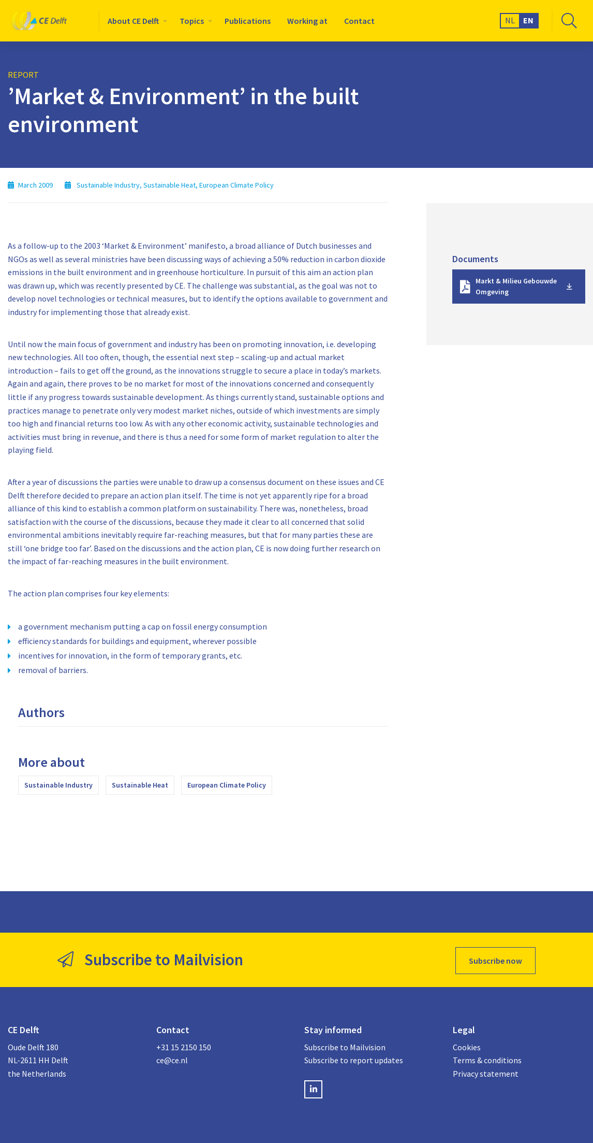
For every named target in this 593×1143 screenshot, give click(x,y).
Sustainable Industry (58, 785)
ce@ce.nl (172, 1058)
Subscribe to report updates (353, 1058)
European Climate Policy (226, 785)
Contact (359, 21)
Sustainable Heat (140, 785)
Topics (192, 21)
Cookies (467, 1045)
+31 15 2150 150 (183, 1045)
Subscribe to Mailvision (345, 1045)
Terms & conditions (487, 1058)
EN (528, 20)
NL (510, 20)
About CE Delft (133, 21)
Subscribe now (495, 959)
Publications (248, 21)
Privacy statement (485, 1071)
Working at (307, 21)
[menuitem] (135, 21)
